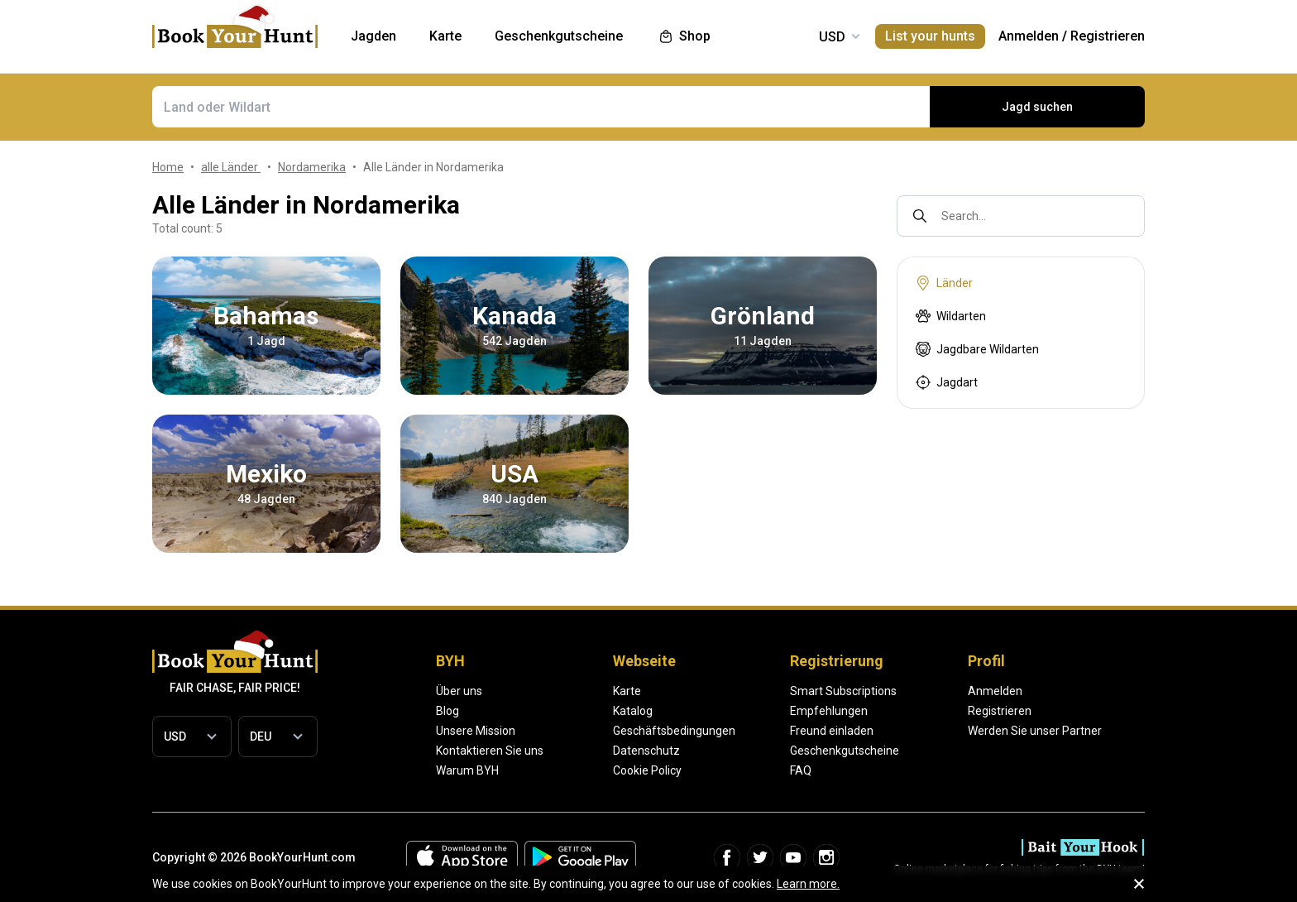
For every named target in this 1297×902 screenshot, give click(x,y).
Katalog (633, 710)
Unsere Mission (475, 730)
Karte (627, 691)
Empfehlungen (829, 710)
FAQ (800, 770)
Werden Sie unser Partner (1035, 730)
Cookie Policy (647, 770)
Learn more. (808, 883)
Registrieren (1107, 36)
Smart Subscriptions (843, 691)
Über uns (459, 691)
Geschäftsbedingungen (674, 730)
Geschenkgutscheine (844, 750)
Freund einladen (831, 730)
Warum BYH (467, 770)
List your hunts (930, 36)
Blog (447, 710)
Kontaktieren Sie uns (489, 750)
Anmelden (1028, 36)
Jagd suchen (1037, 106)
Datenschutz (646, 750)
